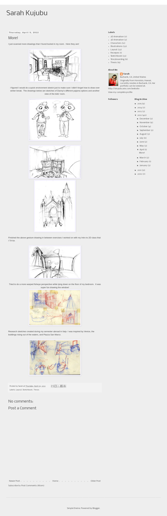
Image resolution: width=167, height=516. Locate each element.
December (145, 119)
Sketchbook (28, 390)
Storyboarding (117, 59)
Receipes (115, 53)
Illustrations (116, 46)
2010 (140, 174)
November (145, 123)
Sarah (126, 74)
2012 (139, 115)
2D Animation (117, 37)
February (144, 162)
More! (142, 153)
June (142, 142)
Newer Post (14, 481)
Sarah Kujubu (27, 13)
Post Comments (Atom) (32, 486)
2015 (139, 104)
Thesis (36, 390)
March (143, 158)
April (142, 150)
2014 (139, 108)
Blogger (96, 508)
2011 (139, 170)
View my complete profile (120, 92)
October (144, 127)
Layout (19, 390)
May (142, 146)
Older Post (96, 481)
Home (55, 481)
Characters (116, 43)
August (143, 134)
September (145, 130)
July (142, 138)
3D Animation (117, 40)
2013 (139, 111)
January (144, 165)
